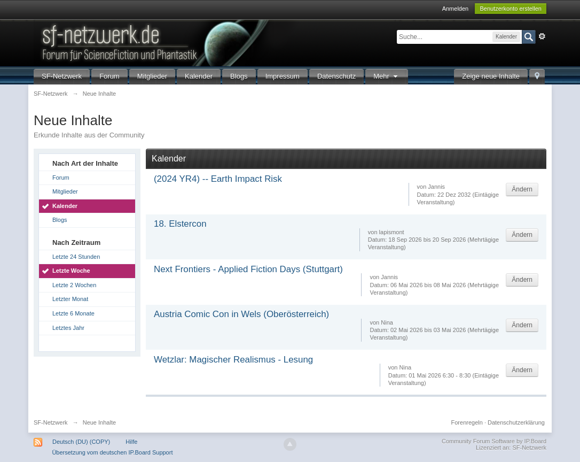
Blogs (239, 76)
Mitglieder (152, 76)
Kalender (199, 76)
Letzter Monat (70, 299)
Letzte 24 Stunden (76, 256)
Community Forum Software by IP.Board (494, 441)
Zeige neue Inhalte (491, 76)
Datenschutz (336, 76)
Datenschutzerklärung (516, 422)
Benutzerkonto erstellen (511, 8)
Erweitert (542, 36)
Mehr (386, 76)
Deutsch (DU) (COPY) (81, 441)
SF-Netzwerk (62, 76)
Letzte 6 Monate (73, 313)
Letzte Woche (71, 270)
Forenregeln (467, 422)
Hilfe (131, 441)
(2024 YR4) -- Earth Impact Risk (218, 179)
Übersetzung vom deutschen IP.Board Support (112, 452)
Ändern (522, 189)
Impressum (282, 76)
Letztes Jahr (68, 328)
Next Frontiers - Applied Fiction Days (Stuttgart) (248, 269)
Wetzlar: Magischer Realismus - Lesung (233, 360)
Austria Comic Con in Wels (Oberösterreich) (241, 314)
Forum (109, 76)
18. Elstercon (180, 224)
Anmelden (455, 8)
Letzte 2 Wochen (74, 285)
